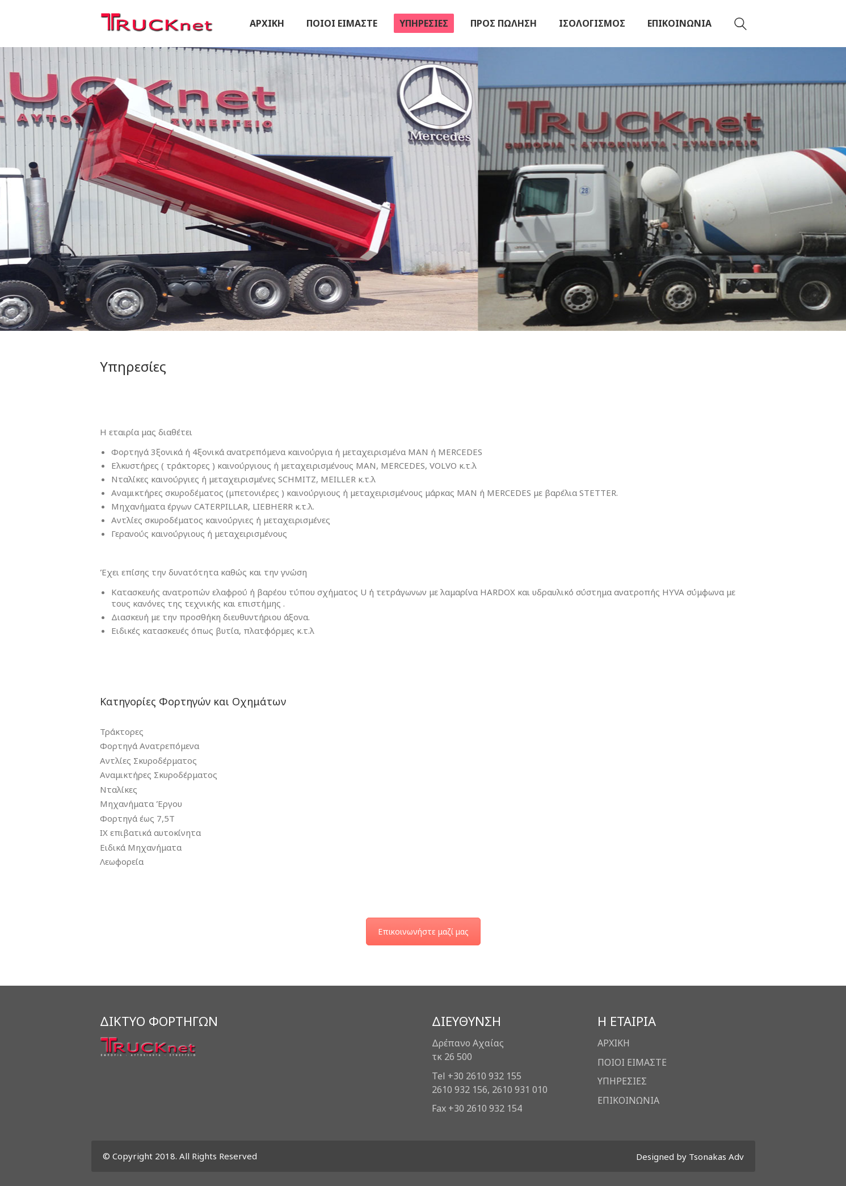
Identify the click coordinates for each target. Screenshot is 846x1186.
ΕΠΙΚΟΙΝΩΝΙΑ (628, 1100)
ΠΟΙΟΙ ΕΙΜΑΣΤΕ (632, 1062)
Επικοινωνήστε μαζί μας (423, 931)
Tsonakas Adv (716, 1156)
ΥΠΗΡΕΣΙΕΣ (622, 1081)
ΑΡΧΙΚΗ (613, 1043)
